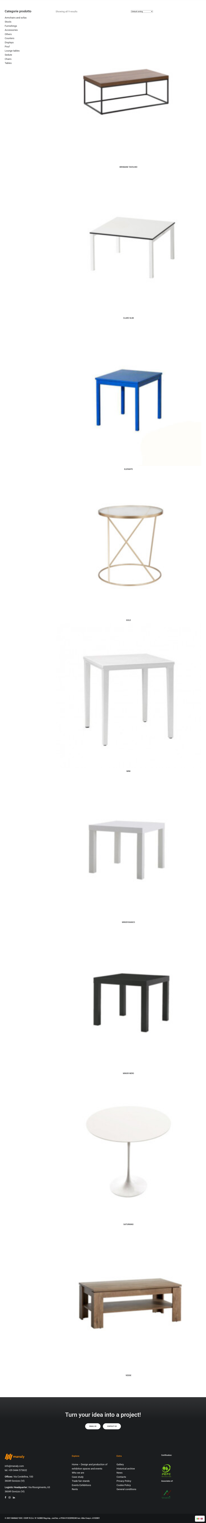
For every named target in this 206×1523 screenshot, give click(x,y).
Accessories (11, 30)
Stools (8, 22)
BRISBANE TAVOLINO (128, 167)
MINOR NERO (128, 1073)
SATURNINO (128, 1224)
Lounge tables (12, 51)
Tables (8, 63)
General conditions (126, 1489)
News (119, 1473)
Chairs (8, 59)
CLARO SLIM (128, 318)
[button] (128, 91)
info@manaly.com (14, 1466)
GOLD (128, 620)
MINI (128, 771)
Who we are (78, 1473)
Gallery (120, 1464)
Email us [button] (92, 1426)
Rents (75, 1489)
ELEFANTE (128, 469)
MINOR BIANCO (128, 922)
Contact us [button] (112, 1426)
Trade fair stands (81, 1481)
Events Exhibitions (81, 1485)
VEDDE (128, 1375)
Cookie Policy (124, 1485)
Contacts (121, 1477)
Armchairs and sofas (16, 18)
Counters (9, 38)
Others (8, 34)
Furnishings (11, 26)
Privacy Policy (124, 1481)
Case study (78, 1477)
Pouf (7, 46)
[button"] (5, 1498)
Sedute (8, 55)
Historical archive (126, 1469)
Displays (9, 42)
